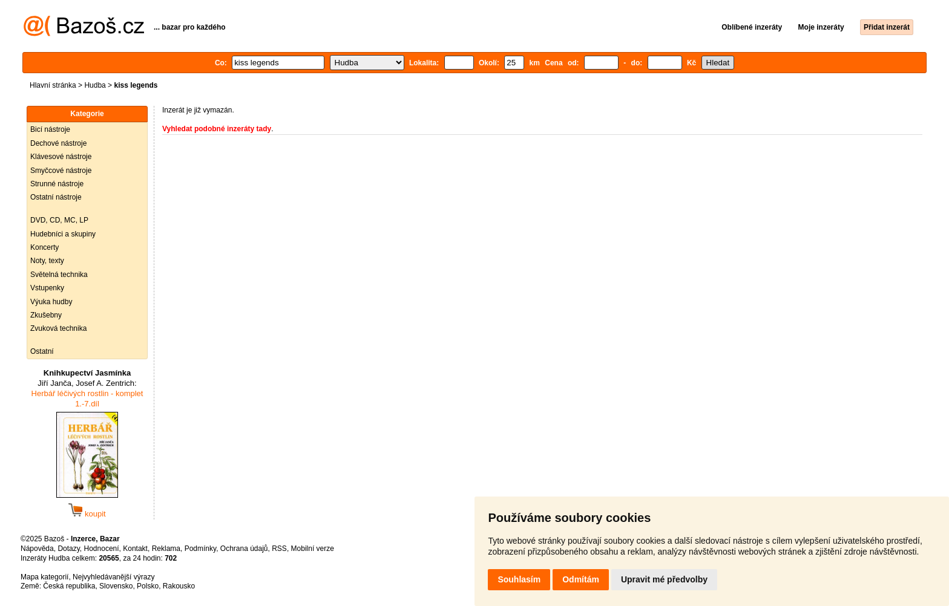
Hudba (94, 85)
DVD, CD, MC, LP (59, 220)
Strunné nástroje (57, 184)
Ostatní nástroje (56, 197)
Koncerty (44, 247)
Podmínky (200, 548)
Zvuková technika (58, 328)
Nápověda (37, 548)
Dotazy (68, 548)
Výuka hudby (51, 302)
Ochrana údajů (244, 548)
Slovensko (116, 586)
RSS (279, 548)
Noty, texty (47, 260)
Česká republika (69, 586)
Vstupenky (47, 288)
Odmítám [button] (580, 579)
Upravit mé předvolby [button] (664, 579)
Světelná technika (59, 274)
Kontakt (135, 548)
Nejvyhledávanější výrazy (113, 577)
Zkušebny (46, 315)
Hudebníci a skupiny (63, 234)
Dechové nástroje (58, 143)
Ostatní (42, 351)
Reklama (166, 548)
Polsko (148, 586)
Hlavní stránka (53, 85)
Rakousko (179, 586)
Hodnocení (101, 548)
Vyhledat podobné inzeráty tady (216, 129)
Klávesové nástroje (60, 156)
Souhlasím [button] (518, 579)
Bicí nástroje (50, 129)
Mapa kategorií (44, 577)
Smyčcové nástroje (60, 170)
